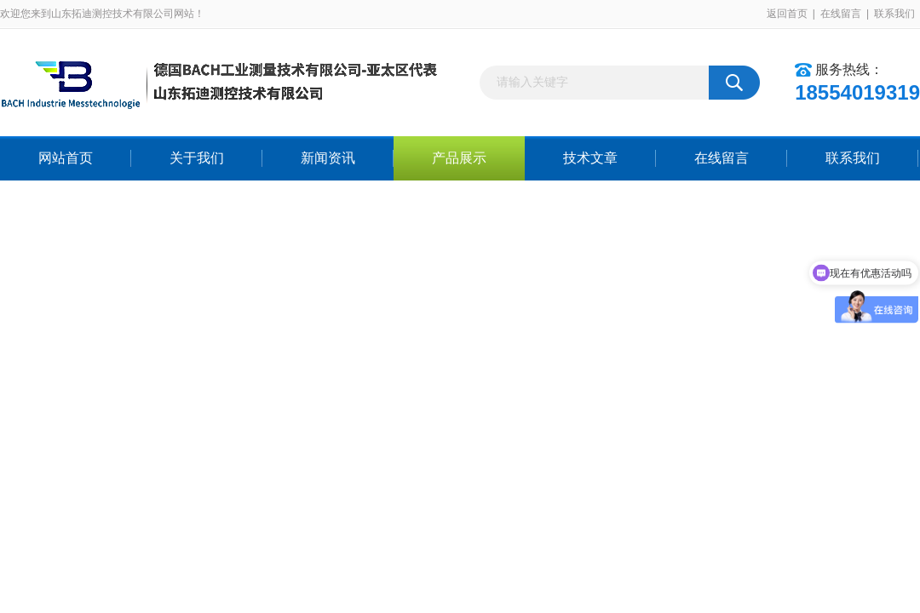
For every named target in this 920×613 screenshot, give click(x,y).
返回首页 (787, 14)
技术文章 (590, 158)
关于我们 (197, 158)
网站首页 (65, 158)
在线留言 (840, 14)
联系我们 (894, 14)
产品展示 (459, 158)
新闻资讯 (328, 158)
